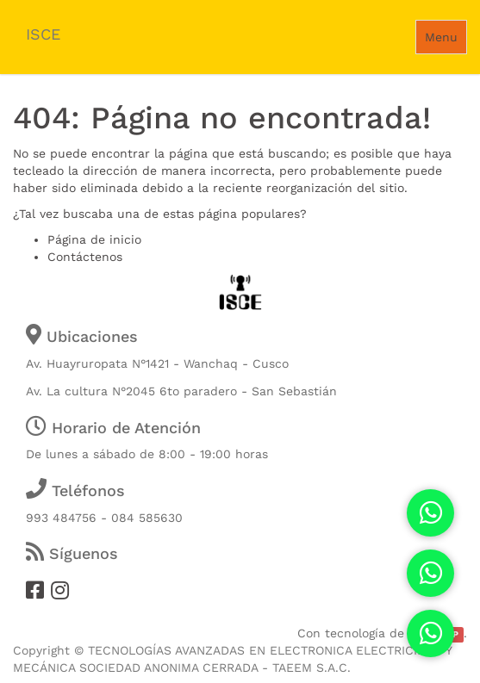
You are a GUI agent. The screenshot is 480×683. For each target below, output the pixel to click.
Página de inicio (94, 239)
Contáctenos (84, 257)
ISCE (43, 34)
